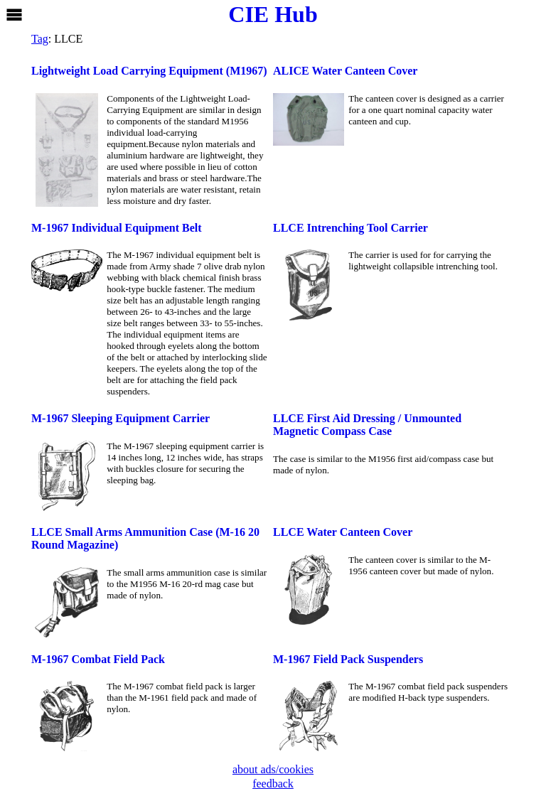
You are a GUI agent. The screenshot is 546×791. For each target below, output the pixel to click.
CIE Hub (272, 14)
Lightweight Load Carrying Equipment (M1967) (149, 71)
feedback (273, 783)
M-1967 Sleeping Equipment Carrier (120, 418)
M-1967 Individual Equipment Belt (116, 228)
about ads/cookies (273, 769)
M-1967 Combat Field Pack (98, 659)
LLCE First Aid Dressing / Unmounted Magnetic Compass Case (367, 424)
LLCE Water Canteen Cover (342, 532)
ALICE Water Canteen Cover (345, 71)
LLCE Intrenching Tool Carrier (350, 228)
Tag (39, 39)
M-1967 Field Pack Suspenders (348, 659)
